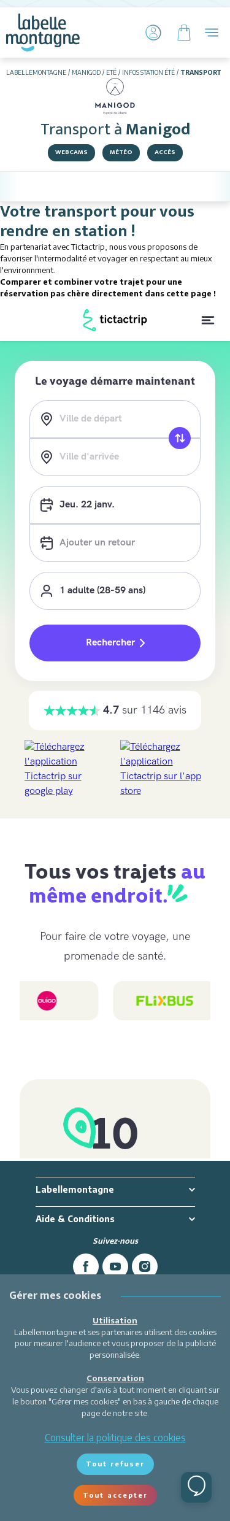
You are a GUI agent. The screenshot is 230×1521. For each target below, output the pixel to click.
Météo (121, 152)
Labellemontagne (36, 72)
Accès (165, 152)
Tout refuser (115, 1464)
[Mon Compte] (153, 32)
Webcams (71, 152)
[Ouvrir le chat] (196, 1487)
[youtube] (115, 1266)
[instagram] (145, 1266)
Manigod (86, 72)
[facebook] (86, 1266)
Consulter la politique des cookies (115, 1437)
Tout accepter (115, 1495)
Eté (111, 72)
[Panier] (184, 32)
